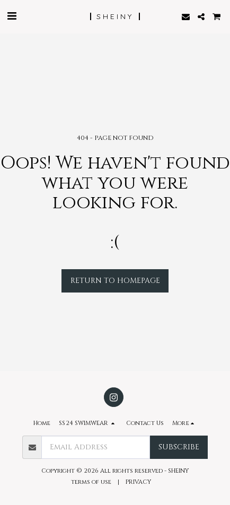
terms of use (91, 482)
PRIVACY (139, 482)
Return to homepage (115, 281)
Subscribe (178, 447)
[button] (12, 16)
